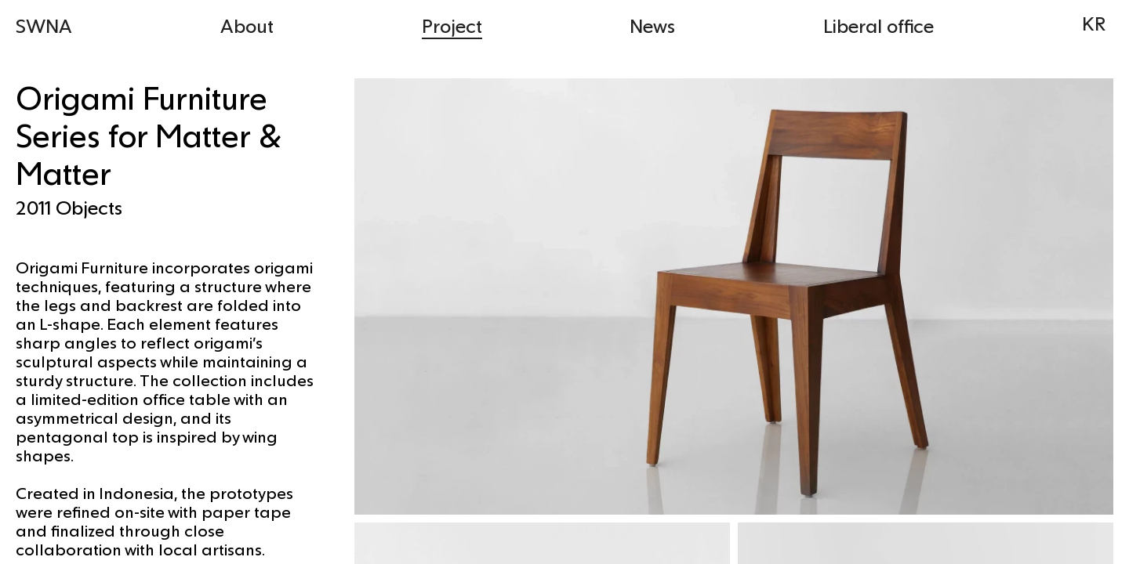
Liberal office (878, 25)
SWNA (44, 25)
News (652, 25)
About (247, 25)
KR (1093, 23)
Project (452, 25)
